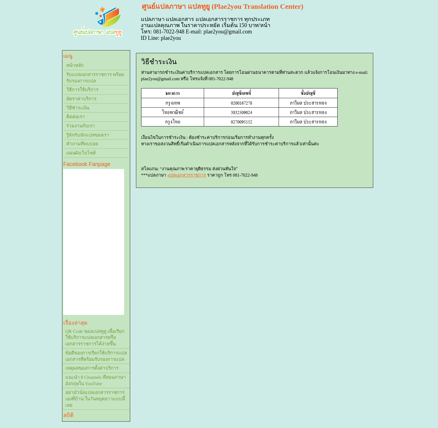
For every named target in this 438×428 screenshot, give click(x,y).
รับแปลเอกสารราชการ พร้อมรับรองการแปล (95, 77)
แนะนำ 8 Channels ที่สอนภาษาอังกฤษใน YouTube (95, 380)
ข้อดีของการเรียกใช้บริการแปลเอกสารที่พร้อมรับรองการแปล (96, 356)
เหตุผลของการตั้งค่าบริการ (92, 368)
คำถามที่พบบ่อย (82, 143)
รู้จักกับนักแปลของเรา (87, 134)
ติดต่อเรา (75, 116)
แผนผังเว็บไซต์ (81, 152)
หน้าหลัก (75, 65)
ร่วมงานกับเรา (80, 125)
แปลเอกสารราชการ (187, 175)
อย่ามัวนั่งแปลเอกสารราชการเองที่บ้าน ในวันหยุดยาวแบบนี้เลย (95, 398)
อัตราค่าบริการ (81, 98)
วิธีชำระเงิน (77, 107)
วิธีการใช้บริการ (82, 89)
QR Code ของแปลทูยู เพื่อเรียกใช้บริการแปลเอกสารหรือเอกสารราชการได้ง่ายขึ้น (94, 337)
